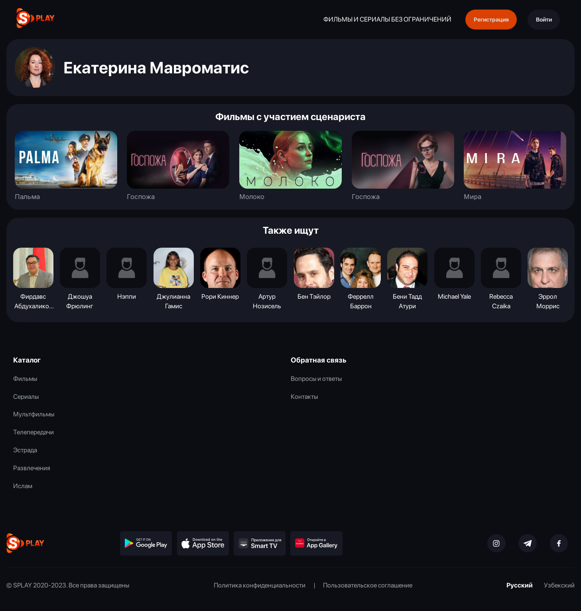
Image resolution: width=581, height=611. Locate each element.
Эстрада (25, 450)
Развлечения (31, 468)
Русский (519, 585)
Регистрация (491, 19)
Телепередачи (33, 432)
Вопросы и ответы (316, 378)
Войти (544, 19)
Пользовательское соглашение (367, 585)
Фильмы (25, 378)
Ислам (22, 486)
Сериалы (26, 396)
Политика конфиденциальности (259, 585)
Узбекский (559, 585)
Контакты (304, 396)
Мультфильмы (33, 414)
